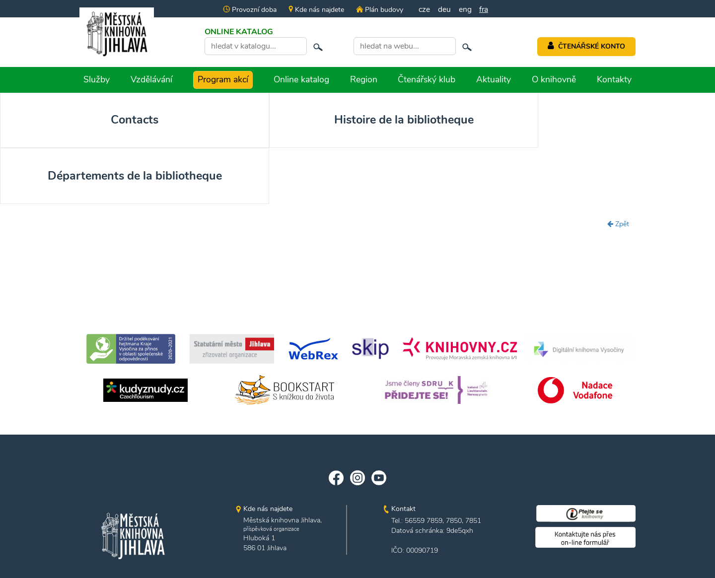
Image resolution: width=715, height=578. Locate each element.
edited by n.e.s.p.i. (358, 552)
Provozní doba (249, 9)
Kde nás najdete (315, 9)
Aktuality (493, 79)
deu (444, 9)
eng (465, 9)
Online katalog (301, 79)
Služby (96, 79)
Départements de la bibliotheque (357, 129)
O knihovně (554, 79)
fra (484, 9)
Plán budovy (378, 9)
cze (424, 9)
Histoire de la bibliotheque (214, 129)
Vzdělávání (151, 79)
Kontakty (614, 79)
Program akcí (223, 79)
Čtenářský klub (426, 79)
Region (363, 79)
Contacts (71, 120)
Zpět (618, 187)
